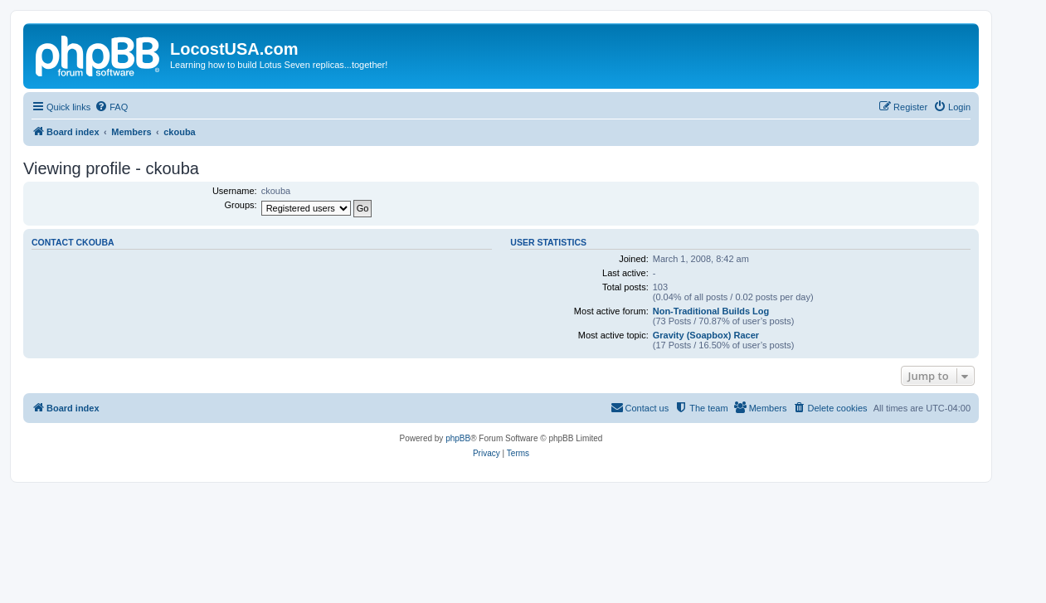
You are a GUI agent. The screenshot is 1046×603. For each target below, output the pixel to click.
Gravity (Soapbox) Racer (706, 335)
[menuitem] (111, 107)
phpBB (457, 438)
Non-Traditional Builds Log (711, 311)
